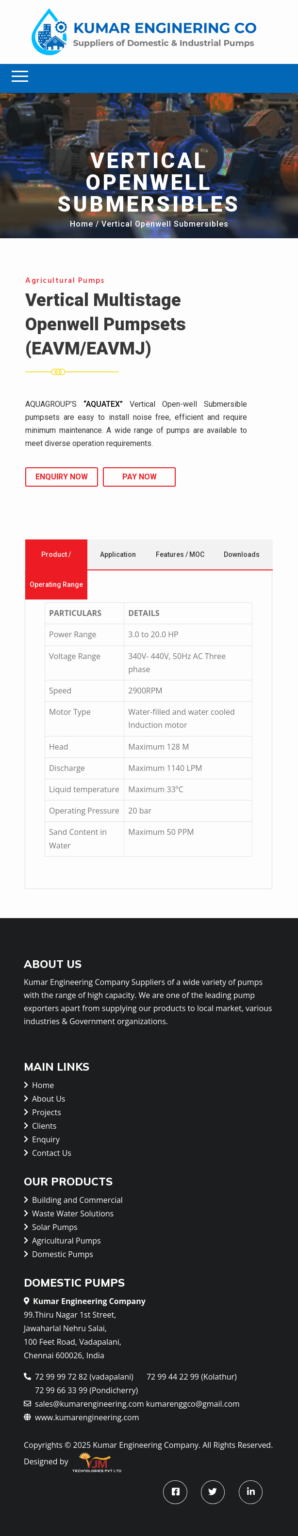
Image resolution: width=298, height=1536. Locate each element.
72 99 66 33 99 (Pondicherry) (86, 1390)
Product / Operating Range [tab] (56, 569)
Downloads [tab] (242, 554)
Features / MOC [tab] (180, 554)
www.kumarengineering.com (81, 1417)
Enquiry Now (61, 476)
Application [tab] (118, 554)
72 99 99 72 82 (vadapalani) (78, 1376)
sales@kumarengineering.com (84, 1403)
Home (81, 224)
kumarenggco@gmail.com (193, 1403)
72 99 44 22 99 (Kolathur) (192, 1376)
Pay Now (139, 476)
